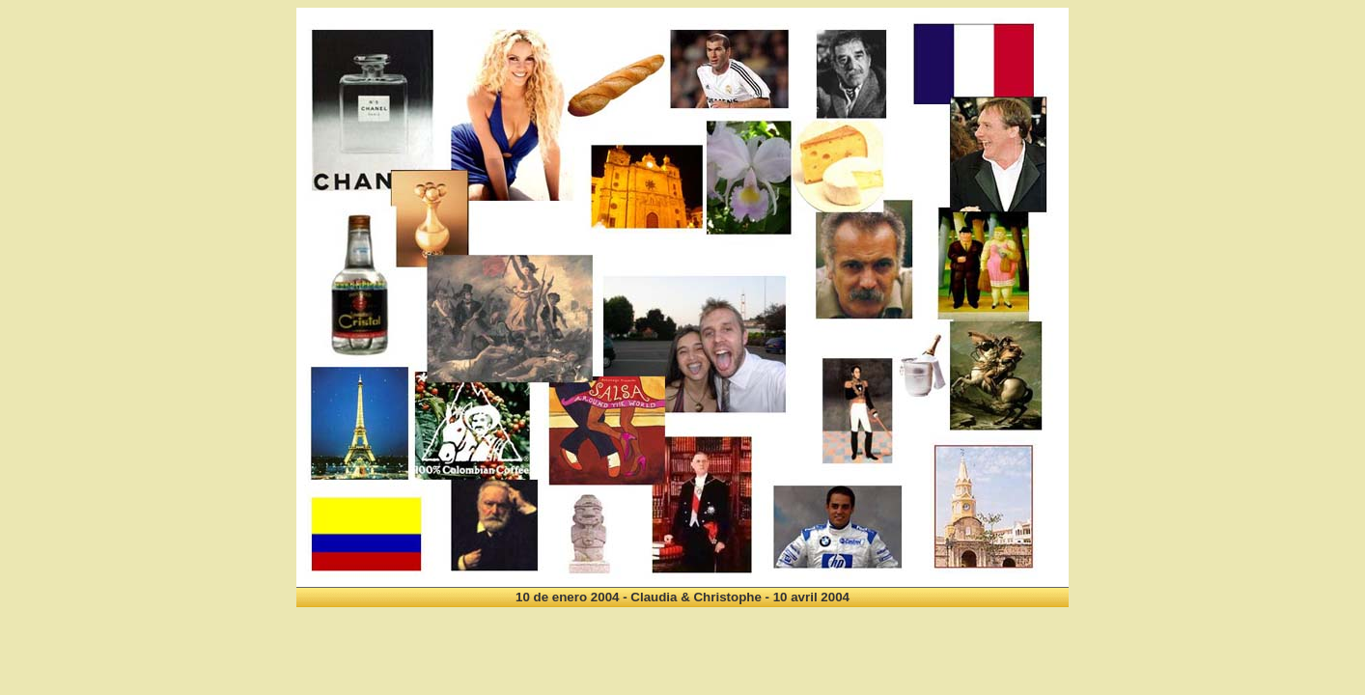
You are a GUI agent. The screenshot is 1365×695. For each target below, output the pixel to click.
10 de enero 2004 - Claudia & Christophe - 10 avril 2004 (682, 597)
